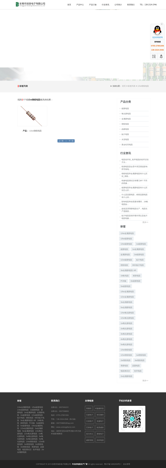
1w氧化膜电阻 (126, 323)
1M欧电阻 (125, 276)
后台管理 (126, 464)
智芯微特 (100, 415)
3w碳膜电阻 (135, 281)
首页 (69, 5)
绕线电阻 (125, 124)
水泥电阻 (125, 139)
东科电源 (100, 440)
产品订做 (93, 5)
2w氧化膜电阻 (126, 329)
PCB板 (123, 281)
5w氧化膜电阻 (126, 344)
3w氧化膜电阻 (126, 334)
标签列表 (132, 86)
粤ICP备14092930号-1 (112, 464)
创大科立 (89, 434)
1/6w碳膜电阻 (126, 239)
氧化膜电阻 (126, 114)
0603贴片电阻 (138, 265)
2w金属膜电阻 (126, 376)
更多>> (145, 222)
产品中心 (80, 5)
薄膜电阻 (124, 366)
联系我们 (131, 5)
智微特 (88, 408)
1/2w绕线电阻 (143, 86)
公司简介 (118, 5)
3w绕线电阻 (139, 360)
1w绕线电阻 (141, 355)
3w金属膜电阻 (126, 302)
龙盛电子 (100, 421)
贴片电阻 (125, 134)
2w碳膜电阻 (139, 254)
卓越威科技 (99, 408)
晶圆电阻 (125, 129)
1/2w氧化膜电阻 (127, 318)
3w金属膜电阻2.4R (128, 270)
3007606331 (64, 407)
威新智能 (89, 440)
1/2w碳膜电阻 (126, 260)
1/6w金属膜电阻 (127, 291)
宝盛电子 (89, 415)
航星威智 (100, 427)
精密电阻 (136, 276)
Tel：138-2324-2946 (148, 5)
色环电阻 (138, 371)
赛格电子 (100, 434)
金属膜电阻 (126, 119)
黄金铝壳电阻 (127, 145)
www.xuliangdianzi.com (65, 427)
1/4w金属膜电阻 (127, 233)
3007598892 (64, 411)
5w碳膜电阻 (125, 286)
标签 (19, 400)
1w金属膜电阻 (138, 249)
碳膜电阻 (125, 108)
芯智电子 (89, 427)
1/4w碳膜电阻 (126, 244)
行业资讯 (105, 5)
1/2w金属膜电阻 (127, 297)
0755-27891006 (62, 415)
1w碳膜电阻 (141, 244)
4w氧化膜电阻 (126, 339)
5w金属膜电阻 (126, 307)
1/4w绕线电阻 (126, 350)
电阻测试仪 (125, 371)
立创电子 (89, 421)
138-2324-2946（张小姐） (66, 419)
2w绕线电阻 (125, 360)
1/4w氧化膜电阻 (127, 313)
